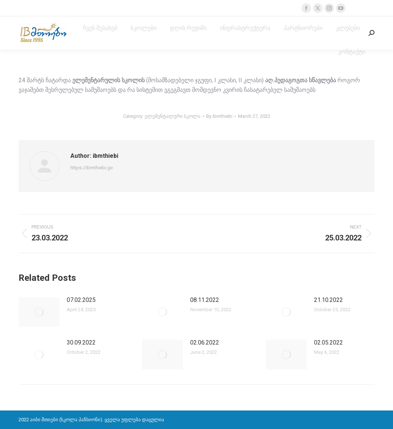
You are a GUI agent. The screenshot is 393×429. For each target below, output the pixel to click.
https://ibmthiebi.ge (91, 167)
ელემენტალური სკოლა (173, 116)
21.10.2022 (328, 299)
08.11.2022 (204, 299)
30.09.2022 (81, 342)
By (219, 116)
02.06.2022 (204, 342)
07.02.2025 (81, 299)
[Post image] (39, 312)
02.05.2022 (328, 342)
